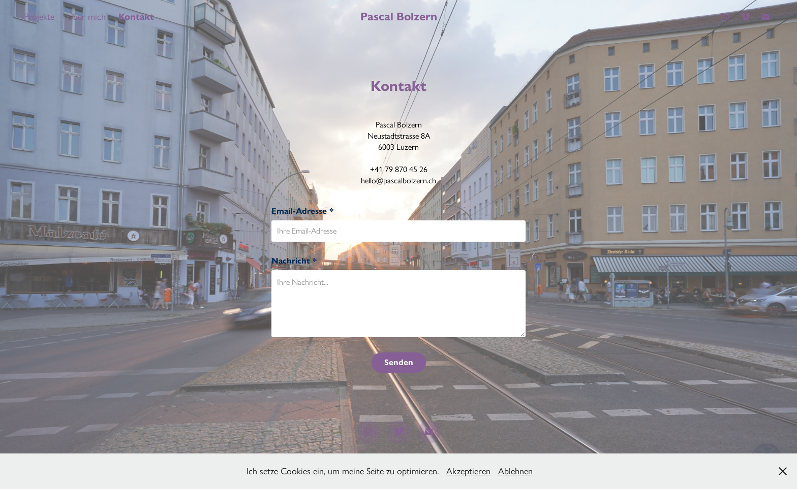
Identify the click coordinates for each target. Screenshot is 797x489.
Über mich (86, 16)
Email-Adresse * (302, 211)
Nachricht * (294, 261)
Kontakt (136, 16)
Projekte (39, 16)
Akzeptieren (468, 471)
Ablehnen (515, 471)
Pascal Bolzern (398, 16)
